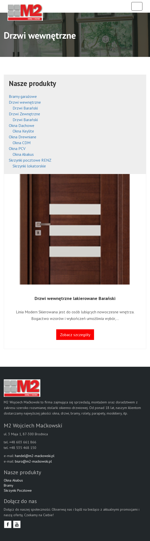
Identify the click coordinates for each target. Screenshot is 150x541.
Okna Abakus (23, 154)
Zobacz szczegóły (75, 334)
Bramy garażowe (23, 96)
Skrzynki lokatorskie (29, 165)
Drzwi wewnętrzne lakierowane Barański (75, 298)
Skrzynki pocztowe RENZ (30, 160)
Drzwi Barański (25, 108)
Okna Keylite (23, 131)
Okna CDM (22, 142)
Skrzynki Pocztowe (18, 490)
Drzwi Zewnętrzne (24, 113)
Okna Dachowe (21, 125)
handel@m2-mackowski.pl (34, 455)
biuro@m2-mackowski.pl (33, 461)
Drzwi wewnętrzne (25, 102)
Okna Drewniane (22, 136)
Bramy (8, 485)
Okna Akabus (13, 480)
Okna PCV (17, 148)
